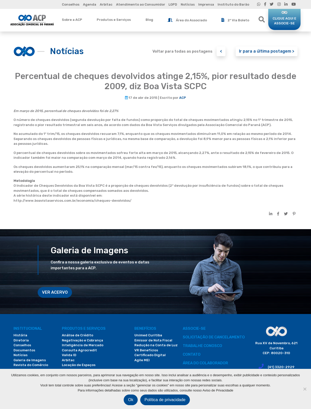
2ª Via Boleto (235, 20)
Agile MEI (142, 360)
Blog (149, 20)
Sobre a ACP (72, 20)
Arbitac (106, 4)
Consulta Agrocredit (79, 350)
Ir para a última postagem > (266, 51)
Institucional (27, 328)
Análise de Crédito (77, 335)
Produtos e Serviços (114, 20)
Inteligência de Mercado (82, 345)
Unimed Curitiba (148, 335)
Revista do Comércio (30, 365)
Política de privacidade (165, 400)
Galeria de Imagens (29, 360)
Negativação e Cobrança (82, 340)
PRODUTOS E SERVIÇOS (84, 328)
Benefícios (145, 328)
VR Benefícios (146, 350)
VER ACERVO (55, 292)
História (20, 335)
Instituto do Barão (233, 4)
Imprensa (206, 4)
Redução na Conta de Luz (156, 345)
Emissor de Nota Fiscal (153, 340)
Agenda (89, 4)
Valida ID (69, 355)
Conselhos (70, 4)
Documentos (24, 350)
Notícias (188, 4)
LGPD (172, 4)
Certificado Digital (150, 355)
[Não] (304, 388)
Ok (130, 400)
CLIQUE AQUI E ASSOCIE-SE (284, 21)
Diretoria (21, 340)
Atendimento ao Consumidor (140, 4)
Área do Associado (187, 20)
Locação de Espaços (78, 365)
